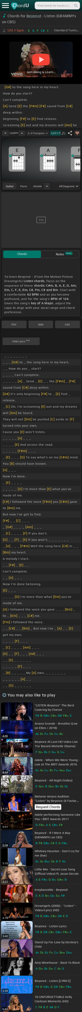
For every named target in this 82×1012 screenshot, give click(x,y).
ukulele (37, 186)
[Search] (75, 6)
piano (23, 186)
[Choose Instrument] (47, 186)
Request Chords (48, 807)
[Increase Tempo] (22, 133)
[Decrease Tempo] (5, 133)
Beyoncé (34, 16)
